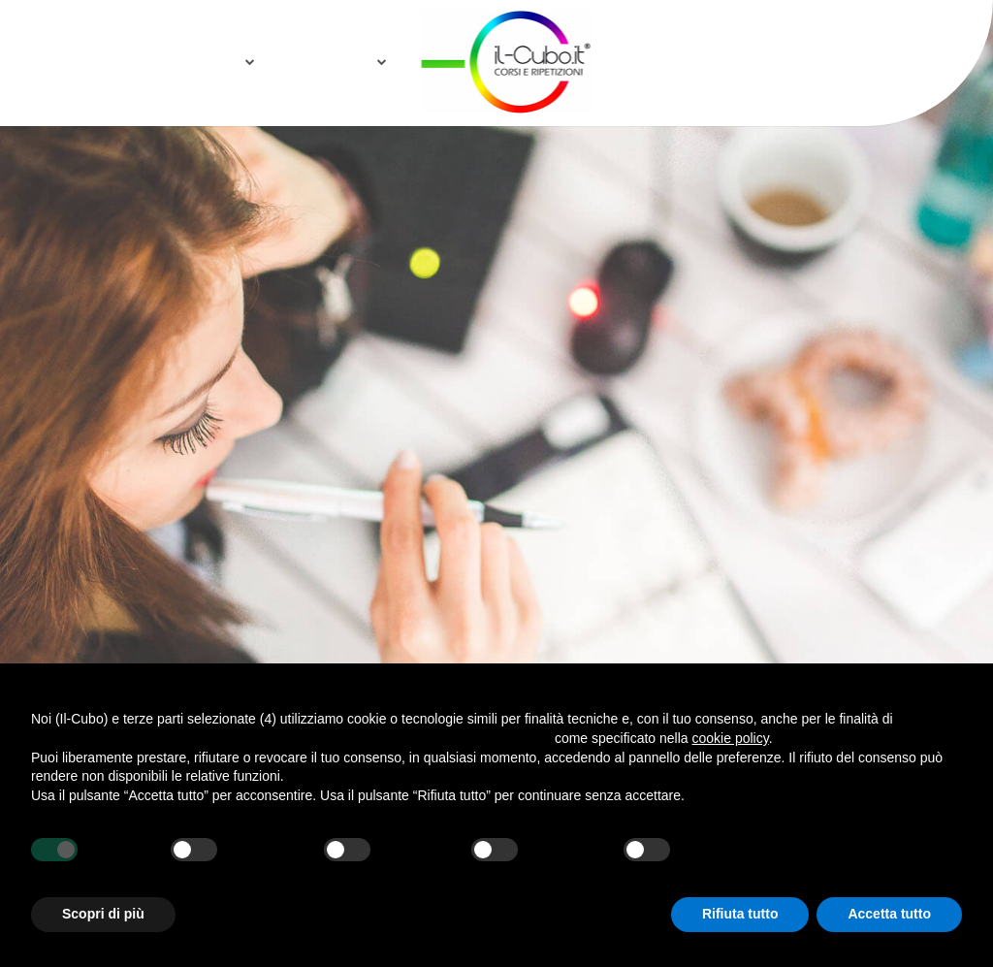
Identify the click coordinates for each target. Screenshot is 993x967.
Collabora (324, 60)
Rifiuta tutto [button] (740, 913)
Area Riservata (849, 60)
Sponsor (675, 60)
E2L (748, 60)
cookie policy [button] (730, 738)
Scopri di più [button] (103, 913)
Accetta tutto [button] (889, 913)
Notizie (209, 60)
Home (134, 60)
